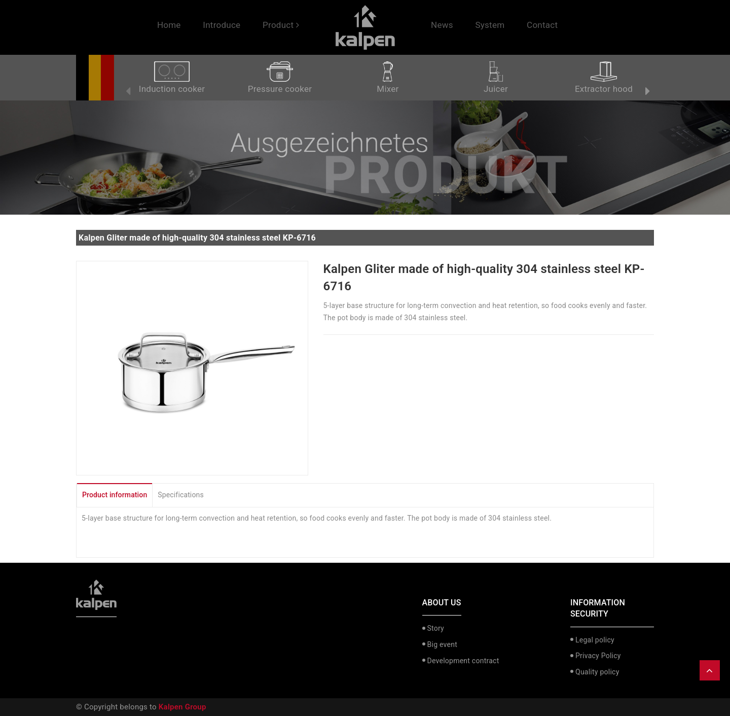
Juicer (496, 77)
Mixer (387, 77)
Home (169, 25)
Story (435, 628)
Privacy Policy (598, 656)
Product (281, 25)
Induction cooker (172, 77)
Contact (542, 25)
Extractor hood (604, 77)
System (489, 25)
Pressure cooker (280, 77)
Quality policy (597, 672)
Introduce (221, 25)
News (442, 25)
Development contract (463, 661)
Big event (442, 644)
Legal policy (594, 640)
